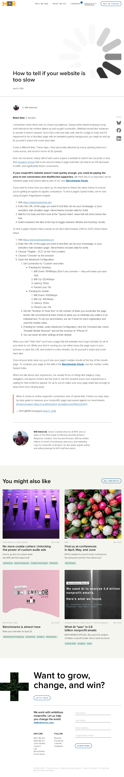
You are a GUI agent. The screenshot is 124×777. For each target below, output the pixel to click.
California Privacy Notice (70, 768)
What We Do (59, 4)
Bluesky (57, 738)
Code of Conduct (90, 768)
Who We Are (41, 4)
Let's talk (42, 698)
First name (80, 713)
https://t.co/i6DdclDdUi (45, 404)
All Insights (111, 481)
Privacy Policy (52, 768)
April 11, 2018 (49, 411)
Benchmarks (39, 751)
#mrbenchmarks (24, 404)
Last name (80, 720)
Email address (82, 728)
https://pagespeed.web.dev (37, 202)
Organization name (84, 736)
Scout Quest (39, 754)
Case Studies (39, 743)
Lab (35, 749)
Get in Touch (111, 4)
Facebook (58, 741)
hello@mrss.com (44, 722)
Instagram (58, 746)
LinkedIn (58, 743)
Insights (89, 4)
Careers (75, 4)
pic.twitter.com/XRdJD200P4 (72, 404)
